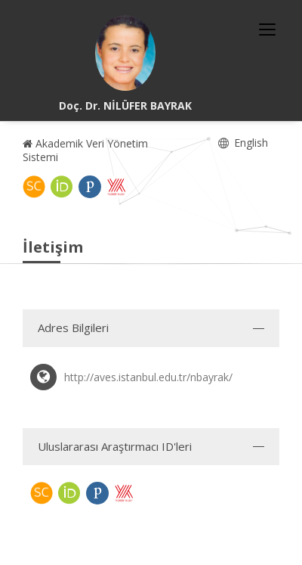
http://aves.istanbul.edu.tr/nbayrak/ (148, 377)
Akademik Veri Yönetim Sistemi (85, 150)
